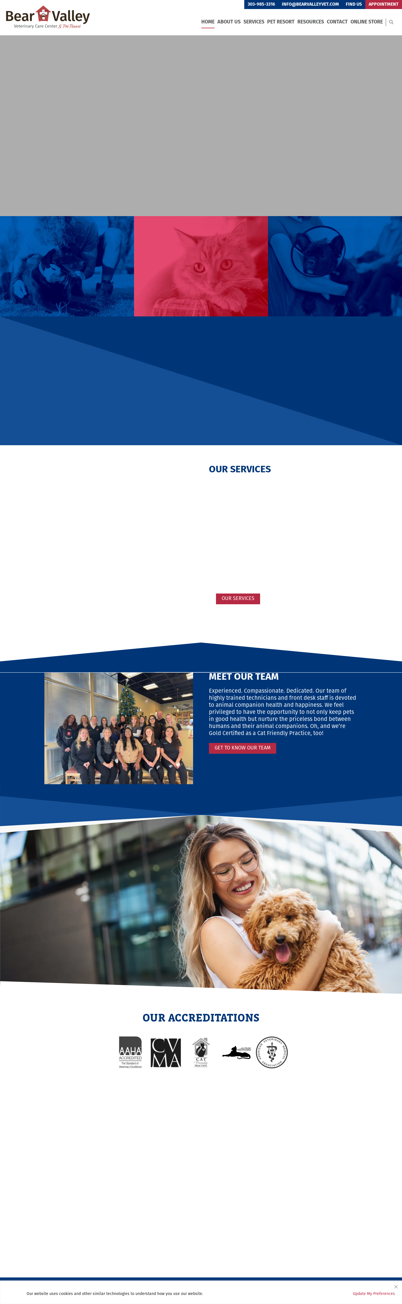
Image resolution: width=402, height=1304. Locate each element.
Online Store (367, 22)
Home (208, 22)
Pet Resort (281, 22)
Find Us (354, 4)
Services (253, 22)
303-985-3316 (261, 4)
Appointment (384, 4)
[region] (201, 1292)
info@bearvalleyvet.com (310, 4)
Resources (310, 22)
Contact (337, 22)
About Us (229, 22)
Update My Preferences (374, 1294)
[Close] (396, 1285)
